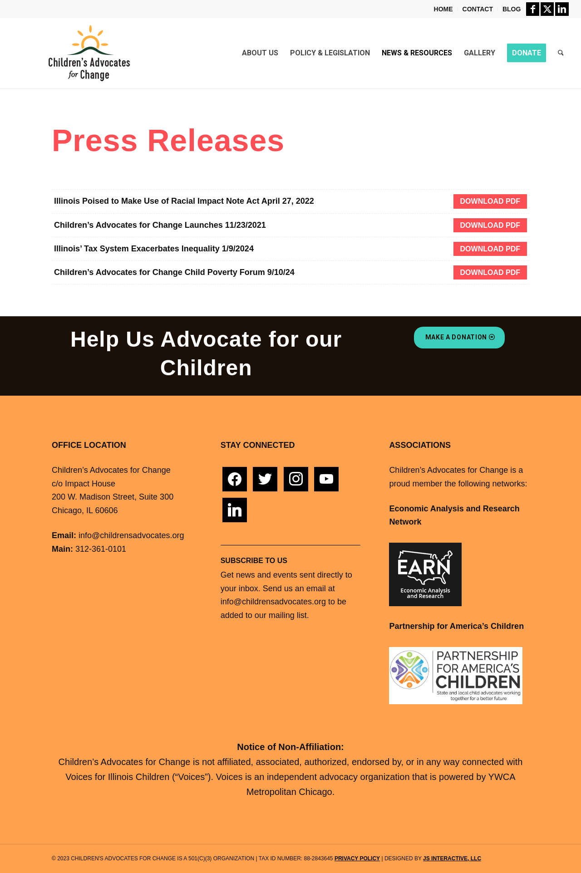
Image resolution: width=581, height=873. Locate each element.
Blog (511, 9)
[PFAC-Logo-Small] (455, 676)
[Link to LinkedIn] (562, 9)
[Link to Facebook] (532, 9)
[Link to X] (547, 9)
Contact (478, 9)
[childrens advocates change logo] (89, 53)
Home (443, 9)
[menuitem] (443, 9)
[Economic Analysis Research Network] (425, 574)
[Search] (561, 53)
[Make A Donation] (459, 337)
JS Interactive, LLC (452, 858)
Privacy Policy (357, 858)
